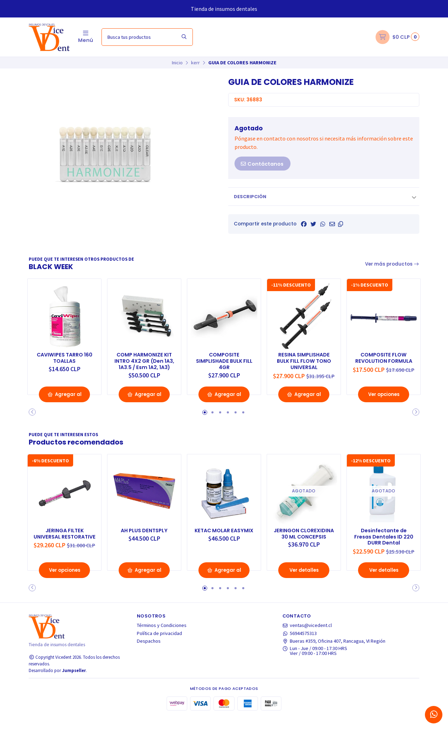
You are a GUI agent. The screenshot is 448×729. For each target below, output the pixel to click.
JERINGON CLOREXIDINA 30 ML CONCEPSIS (304, 541)
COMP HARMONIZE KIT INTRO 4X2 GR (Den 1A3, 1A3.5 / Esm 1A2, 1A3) (144, 363)
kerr (195, 62)
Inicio (177, 62)
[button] (340, 224)
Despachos (149, 652)
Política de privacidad (159, 644)
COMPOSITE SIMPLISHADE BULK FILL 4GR (224, 359)
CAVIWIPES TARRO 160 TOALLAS (64, 356)
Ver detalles (304, 581)
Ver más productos (392, 264)
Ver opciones (383, 400)
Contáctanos (262, 163)
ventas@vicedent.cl (307, 636)
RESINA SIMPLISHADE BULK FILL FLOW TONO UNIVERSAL (304, 359)
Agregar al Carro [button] (64, 402)
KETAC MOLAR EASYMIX (224, 538)
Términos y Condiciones (162, 636)
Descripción (250, 197)
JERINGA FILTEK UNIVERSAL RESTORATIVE (64, 541)
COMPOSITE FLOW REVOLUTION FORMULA (383, 359)
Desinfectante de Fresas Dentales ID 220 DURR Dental (383, 541)
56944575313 (299, 644)
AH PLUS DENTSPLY (144, 534)
